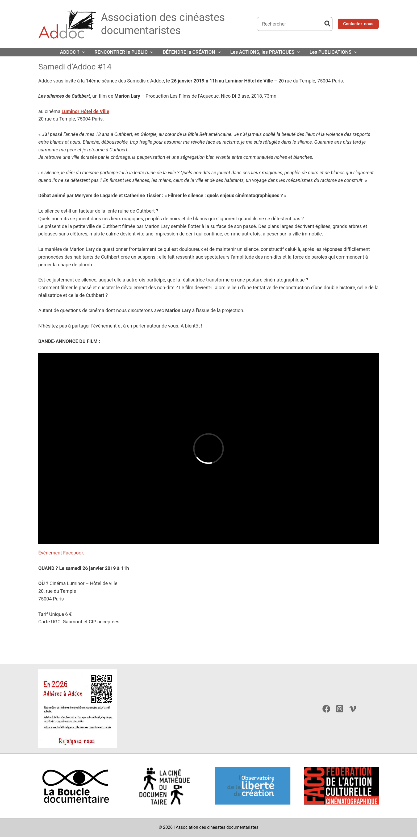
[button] (358, 24)
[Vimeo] (353, 709)
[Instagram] (340, 709)
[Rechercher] (327, 24)
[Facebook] (326, 709)
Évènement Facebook (61, 553)
